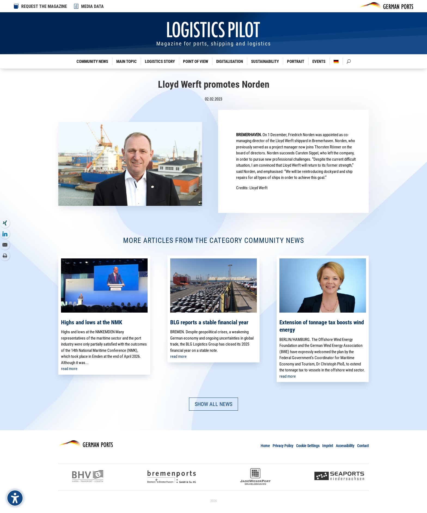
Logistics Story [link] (160, 61)
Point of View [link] (195, 61)
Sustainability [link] (265, 61)
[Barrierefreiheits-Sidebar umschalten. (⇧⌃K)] (15, 498)
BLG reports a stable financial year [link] (209, 322)
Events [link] (318, 61)
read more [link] (69, 368)
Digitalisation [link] (229, 61)
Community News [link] (92, 61)
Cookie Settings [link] (307, 446)
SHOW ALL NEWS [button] (213, 404)
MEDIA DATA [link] (92, 6)
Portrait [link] (295, 61)
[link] (76, 6)
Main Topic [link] (126, 61)
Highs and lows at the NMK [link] (91, 322)
